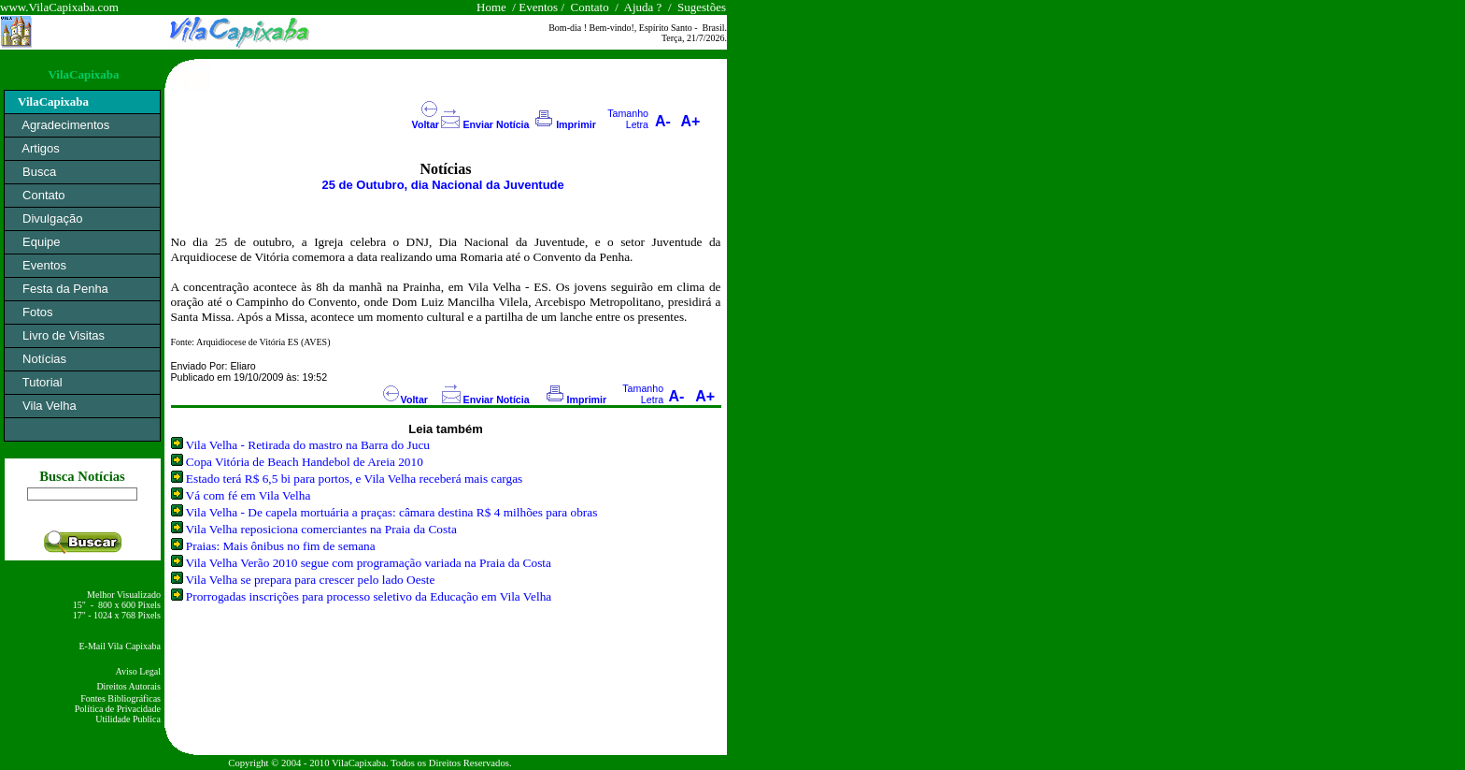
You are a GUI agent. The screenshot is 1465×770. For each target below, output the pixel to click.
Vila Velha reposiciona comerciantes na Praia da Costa (321, 529)
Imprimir (576, 124)
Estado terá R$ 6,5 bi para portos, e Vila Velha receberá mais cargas (354, 479)
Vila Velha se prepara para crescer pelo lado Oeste (310, 580)
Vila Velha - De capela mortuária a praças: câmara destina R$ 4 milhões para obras (392, 512)
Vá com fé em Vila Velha (248, 495)
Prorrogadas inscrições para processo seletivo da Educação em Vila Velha (368, 596)
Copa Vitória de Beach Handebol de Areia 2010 (304, 462)
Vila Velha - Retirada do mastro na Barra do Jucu (308, 445)
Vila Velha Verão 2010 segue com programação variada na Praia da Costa (368, 563)
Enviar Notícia (495, 124)
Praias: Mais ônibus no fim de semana (281, 546)
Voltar (425, 124)
